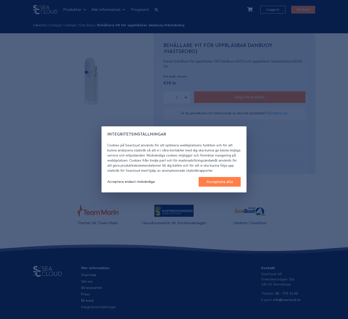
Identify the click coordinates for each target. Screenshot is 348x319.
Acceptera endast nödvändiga (131, 181)
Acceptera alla (219, 181)
